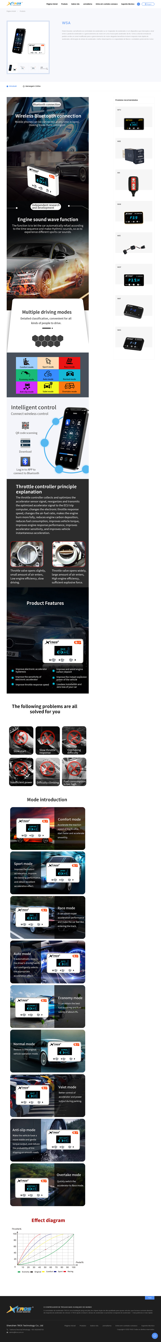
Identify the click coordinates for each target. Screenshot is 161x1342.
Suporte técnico (127, 4)
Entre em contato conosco (107, 4)
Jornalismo (87, 4)
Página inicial (52, 4)
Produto (64, 4)
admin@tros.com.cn (15, 1332)
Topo (150, 1298)
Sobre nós (75, 4)
